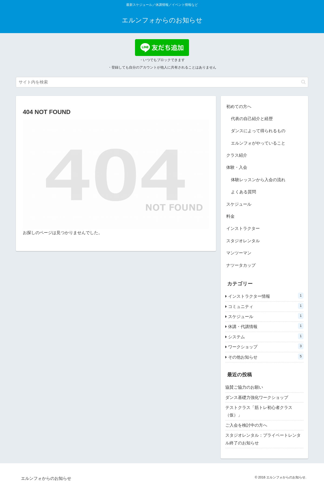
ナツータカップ (241, 265)
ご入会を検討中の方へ (246, 425)
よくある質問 (243, 192)
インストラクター (243, 228)
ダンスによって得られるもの (258, 130)
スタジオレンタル (243, 241)
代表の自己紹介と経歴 (252, 118)
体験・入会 (236, 167)
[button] (303, 82)
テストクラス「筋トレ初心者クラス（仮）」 (258, 411)
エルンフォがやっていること (258, 143)
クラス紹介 (236, 155)
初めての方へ (238, 106)
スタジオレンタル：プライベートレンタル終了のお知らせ (263, 439)
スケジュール (238, 204)
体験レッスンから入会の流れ (258, 179)
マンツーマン (238, 253)
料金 (230, 216)
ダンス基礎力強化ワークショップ (256, 397)
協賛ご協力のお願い (244, 387)
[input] (162, 82)
